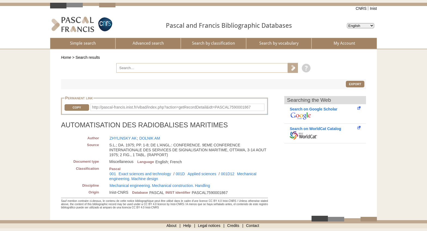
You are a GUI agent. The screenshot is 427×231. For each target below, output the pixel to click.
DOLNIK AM (149, 138)
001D (180, 174)
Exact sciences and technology (145, 174)
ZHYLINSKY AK (122, 138)
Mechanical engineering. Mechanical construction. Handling (159, 185)
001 (112, 174)
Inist (373, 8)
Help (187, 225)
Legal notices (209, 225)
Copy (76, 107)
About (171, 225)
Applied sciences (202, 174)
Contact (252, 225)
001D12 (227, 174)
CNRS (361, 8)
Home (66, 57)
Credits (233, 225)
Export (355, 84)
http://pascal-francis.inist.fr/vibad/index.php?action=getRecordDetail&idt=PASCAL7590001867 (171, 107)
